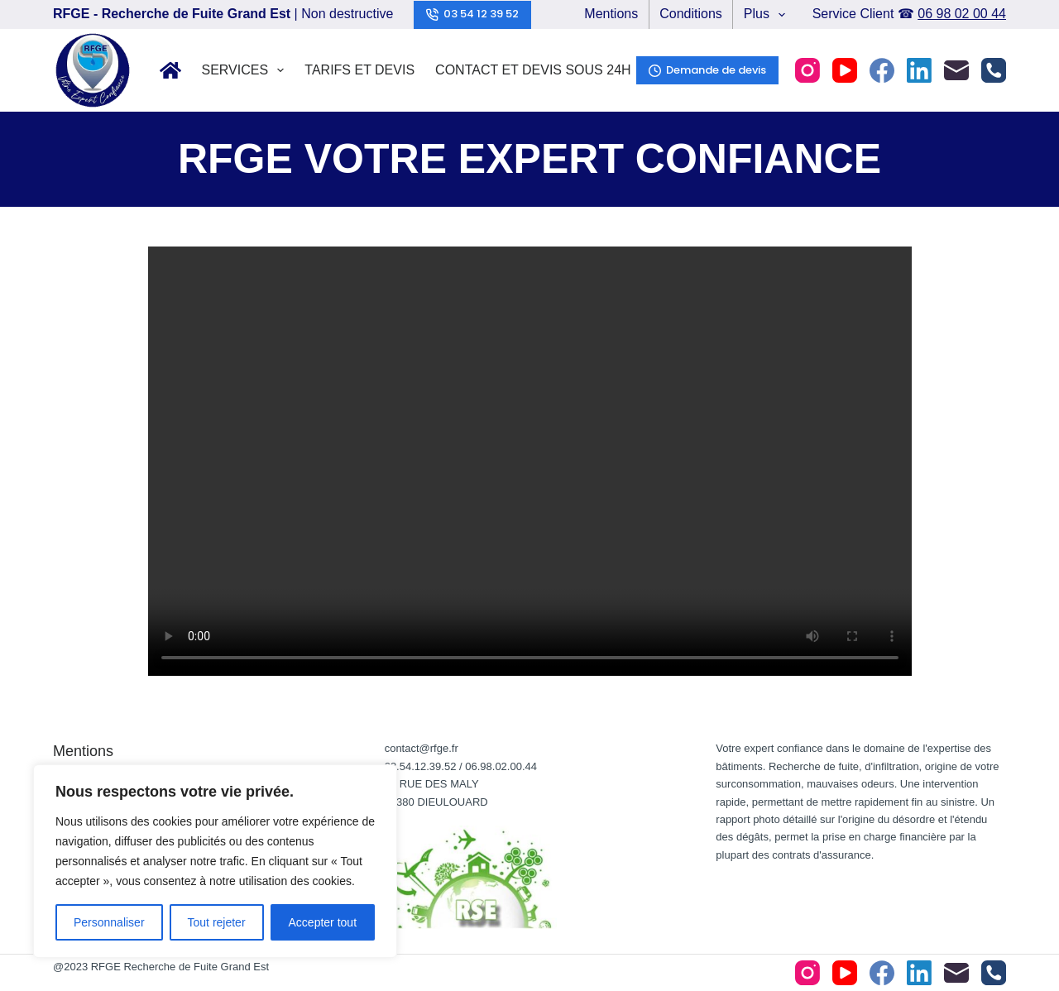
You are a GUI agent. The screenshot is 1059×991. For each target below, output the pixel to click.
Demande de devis (708, 70)
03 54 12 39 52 (473, 14)
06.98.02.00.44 (501, 766)
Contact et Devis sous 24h (533, 70)
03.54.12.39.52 (421, 766)
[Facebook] (882, 70)
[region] (215, 861)
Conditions (690, 14)
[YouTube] (844, 70)
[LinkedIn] (919, 70)
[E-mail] (956, 70)
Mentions (611, 14)
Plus (768, 15)
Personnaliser (109, 922)
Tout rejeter (217, 922)
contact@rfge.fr (421, 748)
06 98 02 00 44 (962, 14)
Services (246, 70)
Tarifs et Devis (359, 70)
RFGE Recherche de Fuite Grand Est (180, 966)
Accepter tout (323, 922)
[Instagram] (807, 70)
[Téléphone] (993, 70)
